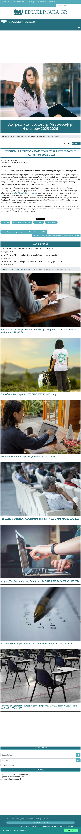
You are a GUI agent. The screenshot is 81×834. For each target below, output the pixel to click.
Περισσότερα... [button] (22, 830)
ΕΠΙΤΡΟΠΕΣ (38, 222)
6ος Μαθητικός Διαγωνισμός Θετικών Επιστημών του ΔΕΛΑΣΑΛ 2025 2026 (36, 643)
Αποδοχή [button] (71, 830)
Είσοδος (45, 819)
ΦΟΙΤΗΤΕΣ (5, 222)
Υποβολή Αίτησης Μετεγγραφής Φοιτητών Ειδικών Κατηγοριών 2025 (31, 261)
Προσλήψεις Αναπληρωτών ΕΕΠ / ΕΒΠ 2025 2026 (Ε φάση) (28, 394)
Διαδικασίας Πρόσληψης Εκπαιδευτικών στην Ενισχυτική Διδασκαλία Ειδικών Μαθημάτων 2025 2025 (38, 330)
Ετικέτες (38, 819)
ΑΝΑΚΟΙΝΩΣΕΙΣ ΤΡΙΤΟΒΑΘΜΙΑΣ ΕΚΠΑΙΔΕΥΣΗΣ (31, 136)
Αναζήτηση (30, 819)
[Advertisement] (40, 44)
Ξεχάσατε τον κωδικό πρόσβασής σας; (14, 774)
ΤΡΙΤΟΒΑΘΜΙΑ (51, 222)
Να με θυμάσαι (8, 765)
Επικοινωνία (10, 819)
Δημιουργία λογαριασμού (10, 779)
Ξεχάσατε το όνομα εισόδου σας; (12, 777)
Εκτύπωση (76, 143)
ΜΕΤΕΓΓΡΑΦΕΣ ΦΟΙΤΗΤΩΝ (21, 222)
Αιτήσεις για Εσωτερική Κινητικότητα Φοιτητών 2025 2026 (26, 248)
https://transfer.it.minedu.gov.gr (25, 193)
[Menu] (79, 27)
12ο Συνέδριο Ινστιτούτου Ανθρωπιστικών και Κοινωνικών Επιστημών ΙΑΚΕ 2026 (39, 518)
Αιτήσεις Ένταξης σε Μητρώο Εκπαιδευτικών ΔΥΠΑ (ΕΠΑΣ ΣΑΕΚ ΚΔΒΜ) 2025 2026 (39, 581)
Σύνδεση (40, 770)
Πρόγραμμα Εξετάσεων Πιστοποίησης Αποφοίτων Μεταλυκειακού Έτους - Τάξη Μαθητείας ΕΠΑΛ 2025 (39, 707)
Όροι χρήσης (20, 819)
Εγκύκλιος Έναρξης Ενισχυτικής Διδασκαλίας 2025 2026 (27, 456)
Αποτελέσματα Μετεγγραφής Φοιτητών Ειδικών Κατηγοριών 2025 (30, 255)
